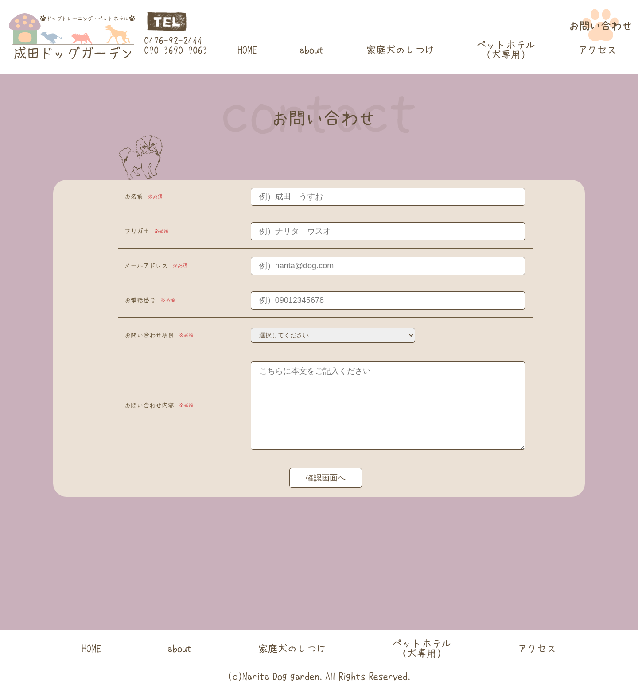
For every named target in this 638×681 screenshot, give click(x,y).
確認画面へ (326, 477)
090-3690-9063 (175, 50)
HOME (247, 49)
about (312, 49)
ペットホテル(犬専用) (506, 49)
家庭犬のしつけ (400, 49)
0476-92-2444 (173, 40)
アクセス (597, 49)
